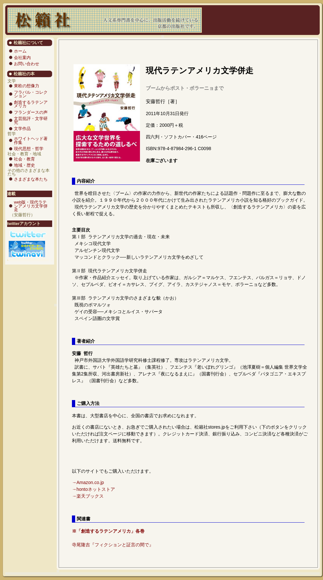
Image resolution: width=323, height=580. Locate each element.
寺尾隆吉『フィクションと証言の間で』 (113, 544)
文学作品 (22, 128)
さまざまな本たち (31, 179)
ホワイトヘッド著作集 (31, 140)
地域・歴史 (24, 165)
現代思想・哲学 (28, 148)
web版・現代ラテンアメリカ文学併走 (31, 206)
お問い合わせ (26, 63)
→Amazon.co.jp (88, 482)
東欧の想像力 (26, 85)
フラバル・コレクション (31, 94)
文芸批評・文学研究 (31, 120)
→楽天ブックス (88, 496)
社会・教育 (24, 159)
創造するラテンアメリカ (31, 104)
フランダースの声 (31, 112)
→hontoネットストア (93, 489)
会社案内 (22, 57)
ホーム (20, 51)
